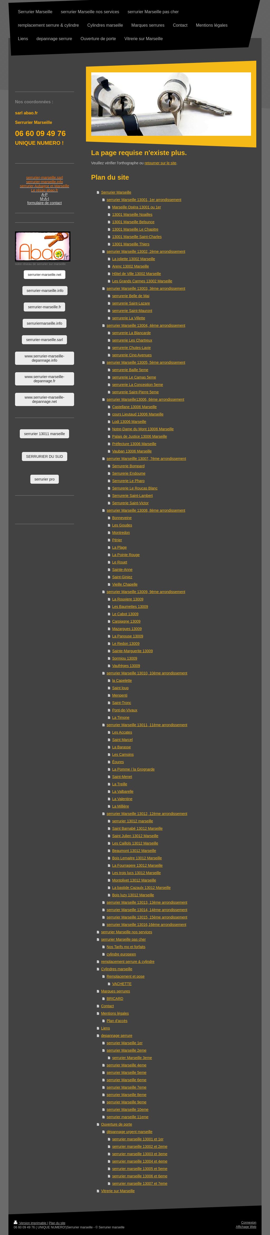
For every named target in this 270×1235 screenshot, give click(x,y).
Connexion (248, 1222)
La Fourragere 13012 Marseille (137, 865)
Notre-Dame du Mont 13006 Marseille (142, 429)
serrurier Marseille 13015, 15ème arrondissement (147, 917)
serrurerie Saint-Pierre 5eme (135, 392)
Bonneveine (122, 518)
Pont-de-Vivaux (124, 710)
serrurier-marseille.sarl (44, 340)
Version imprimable (30, 1223)
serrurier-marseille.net (44, 275)
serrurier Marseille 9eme (126, 1102)
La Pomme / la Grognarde (133, 769)
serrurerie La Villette (128, 318)
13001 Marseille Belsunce (133, 222)
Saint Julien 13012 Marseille (135, 836)
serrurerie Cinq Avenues (132, 355)
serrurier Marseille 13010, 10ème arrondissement (147, 673)
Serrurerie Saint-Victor (130, 503)
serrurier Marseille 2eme (126, 1050)
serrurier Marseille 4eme (126, 1065)
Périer (117, 540)
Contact (107, 1006)
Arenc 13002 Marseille (130, 266)
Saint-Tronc (121, 703)
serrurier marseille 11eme (127, 1117)
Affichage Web (246, 1227)
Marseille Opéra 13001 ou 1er (136, 207)
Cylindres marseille (116, 969)
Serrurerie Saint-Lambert (132, 495)
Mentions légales (115, 1013)
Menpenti (119, 695)
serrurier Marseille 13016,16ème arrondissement (146, 924)
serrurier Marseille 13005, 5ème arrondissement (146, 362)
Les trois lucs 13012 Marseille (136, 873)
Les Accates (122, 732)
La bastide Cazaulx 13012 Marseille (141, 888)
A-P (44, 194)
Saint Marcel (122, 740)
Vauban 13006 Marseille (132, 451)
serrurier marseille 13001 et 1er (137, 1139)
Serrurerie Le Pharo (128, 481)
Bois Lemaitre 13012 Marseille (137, 858)
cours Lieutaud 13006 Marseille (137, 414)
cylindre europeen (121, 954)
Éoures (118, 762)
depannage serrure (116, 1035)
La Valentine (122, 799)
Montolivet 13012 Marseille (134, 880)
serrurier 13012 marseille (132, 821)
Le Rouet (119, 562)
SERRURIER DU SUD (44, 456)
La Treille (119, 784)
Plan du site (57, 1223)
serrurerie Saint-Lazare (131, 303)
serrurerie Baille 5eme (130, 370)
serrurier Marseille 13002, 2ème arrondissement (146, 251)
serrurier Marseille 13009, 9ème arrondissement (146, 592)
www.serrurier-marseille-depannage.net (44, 399)
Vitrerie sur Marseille (117, 1191)
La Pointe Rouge (125, 555)
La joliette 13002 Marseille (133, 259)
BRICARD (115, 998)
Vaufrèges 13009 (126, 666)
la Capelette (122, 680)
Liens (105, 1028)
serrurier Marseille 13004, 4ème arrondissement (146, 325)
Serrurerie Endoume (128, 473)
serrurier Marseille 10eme (127, 1109)
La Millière (120, 806)
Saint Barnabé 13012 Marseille (137, 828)
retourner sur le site (160, 163)
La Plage (119, 547)
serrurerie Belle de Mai (130, 296)
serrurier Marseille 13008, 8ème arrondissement (146, 510)
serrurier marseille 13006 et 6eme (139, 1176)
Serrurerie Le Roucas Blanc (134, 488)
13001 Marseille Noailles (132, 214)
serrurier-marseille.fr (44, 307)
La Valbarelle (122, 791)
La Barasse (121, 747)
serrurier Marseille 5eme (126, 1072)
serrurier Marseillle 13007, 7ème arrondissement (146, 458)
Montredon (121, 532)
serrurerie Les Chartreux (132, 340)
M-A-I (44, 199)
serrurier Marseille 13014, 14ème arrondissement (147, 910)
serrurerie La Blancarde (131, 333)
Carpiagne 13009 (126, 621)
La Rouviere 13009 (127, 599)
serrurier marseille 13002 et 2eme (139, 1146)
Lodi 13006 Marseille (129, 422)
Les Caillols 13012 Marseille (135, 843)
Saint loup (120, 688)
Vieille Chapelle (124, 584)
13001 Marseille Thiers (130, 244)
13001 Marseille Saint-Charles (137, 237)
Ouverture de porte (116, 1124)
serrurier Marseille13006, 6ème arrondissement (145, 399)
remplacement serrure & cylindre (127, 961)
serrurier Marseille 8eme (126, 1095)
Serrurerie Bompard (128, 466)
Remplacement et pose (125, 976)
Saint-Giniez (122, 577)
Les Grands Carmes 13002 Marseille (142, 281)
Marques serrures (115, 991)
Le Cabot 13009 (125, 614)
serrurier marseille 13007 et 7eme (139, 1183)
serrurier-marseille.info (45, 290)
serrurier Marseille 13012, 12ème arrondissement (147, 814)
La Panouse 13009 (127, 636)
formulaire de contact (44, 203)
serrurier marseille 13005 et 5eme (139, 1169)
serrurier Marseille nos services (126, 932)
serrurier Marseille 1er (124, 1043)
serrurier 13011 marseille (44, 434)
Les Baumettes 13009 (130, 606)
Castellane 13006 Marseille (134, 407)
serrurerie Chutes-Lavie (131, 348)
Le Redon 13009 (125, 643)
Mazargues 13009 (127, 629)
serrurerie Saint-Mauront (132, 311)
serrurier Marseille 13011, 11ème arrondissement (147, 725)
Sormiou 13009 (124, 658)
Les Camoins (123, 754)
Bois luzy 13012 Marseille (133, 895)
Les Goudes (122, 525)
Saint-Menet (122, 777)
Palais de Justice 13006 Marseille (139, 436)
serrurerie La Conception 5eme (137, 385)
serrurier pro (45, 479)
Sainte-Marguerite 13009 (132, 651)
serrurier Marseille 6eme (126, 1080)
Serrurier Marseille (116, 192)
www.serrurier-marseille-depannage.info (44, 358)
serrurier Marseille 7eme (126, 1087)
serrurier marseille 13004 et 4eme (139, 1161)
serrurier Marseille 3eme (132, 1058)
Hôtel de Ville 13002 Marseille (136, 274)
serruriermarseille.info (44, 323)
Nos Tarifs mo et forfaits (126, 947)
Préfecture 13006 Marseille (134, 444)
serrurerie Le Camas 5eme (134, 377)
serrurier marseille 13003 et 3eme (139, 1154)
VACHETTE (122, 984)
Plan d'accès (117, 1021)
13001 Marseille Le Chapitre (135, 229)
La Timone (120, 717)
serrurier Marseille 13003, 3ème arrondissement (146, 288)
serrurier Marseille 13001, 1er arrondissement (144, 200)
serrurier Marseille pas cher (123, 939)
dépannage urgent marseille (129, 1132)
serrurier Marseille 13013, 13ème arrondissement (147, 902)
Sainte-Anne (122, 569)
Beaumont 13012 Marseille (134, 851)
